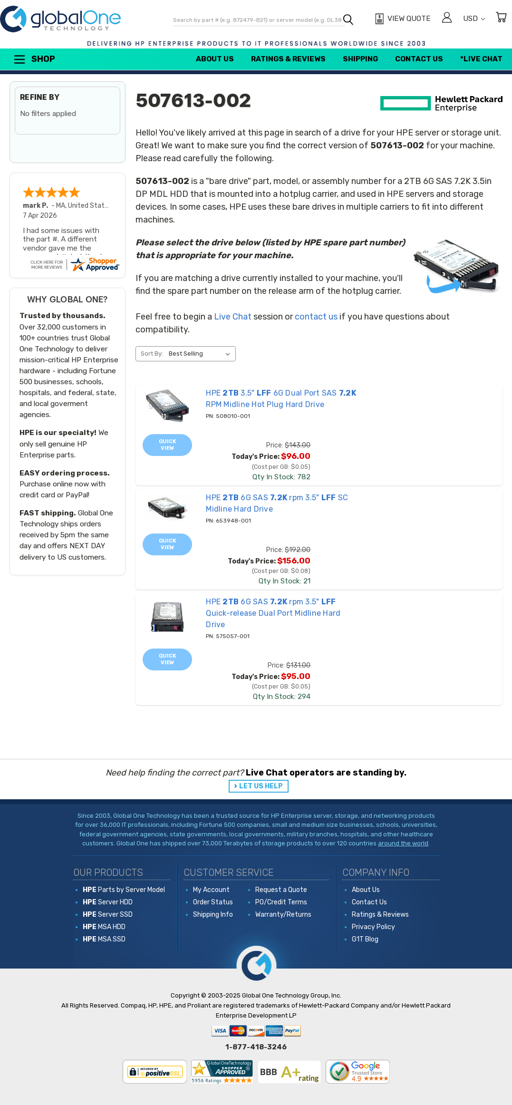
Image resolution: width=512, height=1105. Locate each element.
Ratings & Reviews (288, 59)
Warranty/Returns (283, 915)
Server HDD (108, 902)
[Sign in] (447, 19)
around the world (403, 843)
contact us (316, 316)
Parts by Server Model (124, 890)
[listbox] (201, 354)
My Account (211, 890)
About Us (215, 59)
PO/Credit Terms (281, 902)
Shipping (360, 59)
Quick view (167, 444)
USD (474, 18)
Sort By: (152, 353)
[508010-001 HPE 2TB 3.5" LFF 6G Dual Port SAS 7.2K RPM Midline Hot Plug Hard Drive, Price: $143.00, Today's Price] (167, 406)
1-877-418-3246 (256, 1047)
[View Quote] (401, 19)
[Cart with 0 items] (501, 19)
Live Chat (232, 316)
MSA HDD (104, 927)
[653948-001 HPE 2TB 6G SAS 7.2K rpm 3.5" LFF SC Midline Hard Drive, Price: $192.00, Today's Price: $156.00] (167, 508)
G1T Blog (365, 939)
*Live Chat (481, 59)
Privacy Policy (373, 927)
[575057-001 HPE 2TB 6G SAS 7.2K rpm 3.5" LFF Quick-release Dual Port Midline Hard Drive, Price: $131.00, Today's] (167, 617)
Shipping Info (213, 915)
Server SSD (108, 915)
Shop (33, 59)
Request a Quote (281, 890)
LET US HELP (261, 786)
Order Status (213, 902)
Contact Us (419, 59)
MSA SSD (104, 939)
